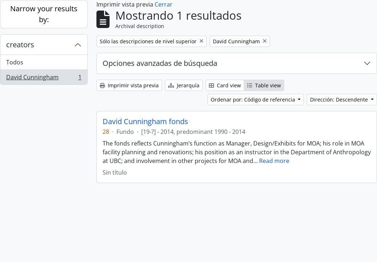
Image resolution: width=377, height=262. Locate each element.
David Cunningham (44, 78)
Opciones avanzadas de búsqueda (160, 63)
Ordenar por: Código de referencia (254, 99)
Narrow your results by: (44, 14)
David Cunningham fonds (145, 121)
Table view (264, 85)
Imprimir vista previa (129, 85)
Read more (274, 161)
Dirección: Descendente (339, 99)
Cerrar (163, 4)
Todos (14, 62)
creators (20, 44)
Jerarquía (183, 85)
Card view (225, 85)
